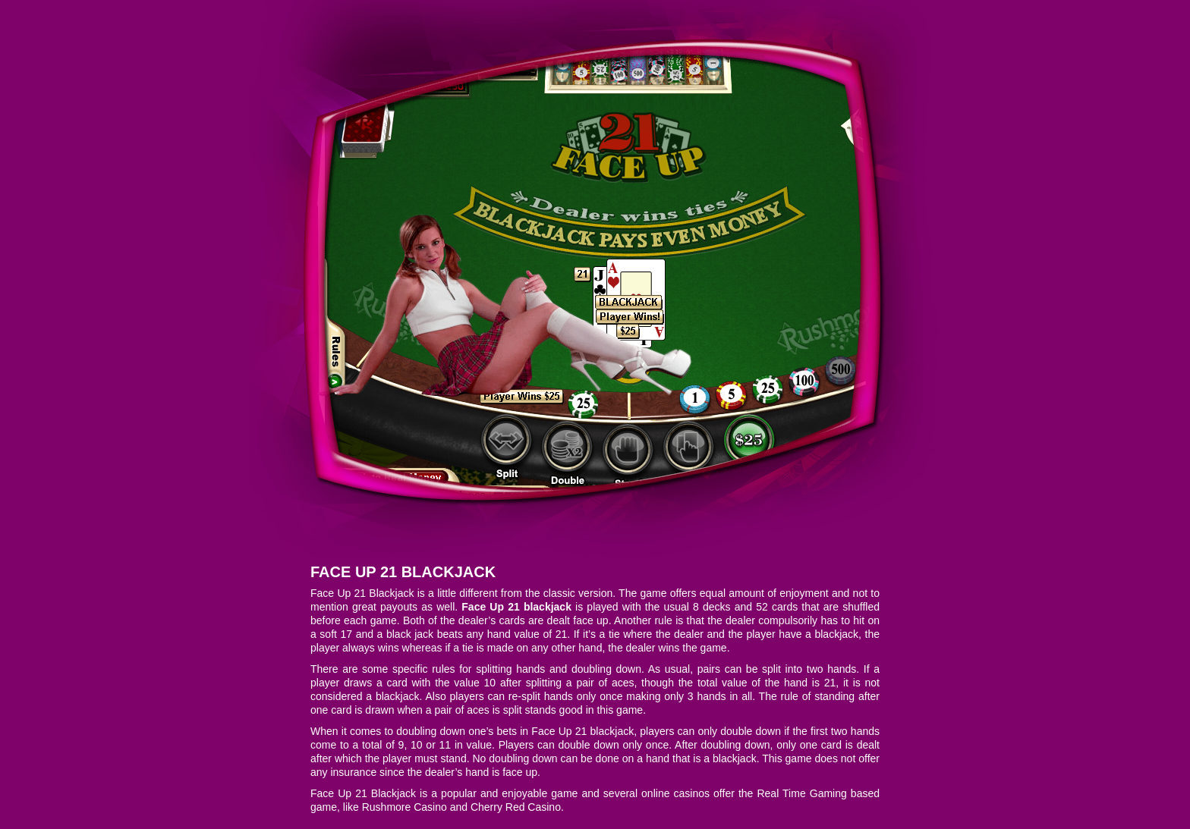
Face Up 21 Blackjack (403, 572)
